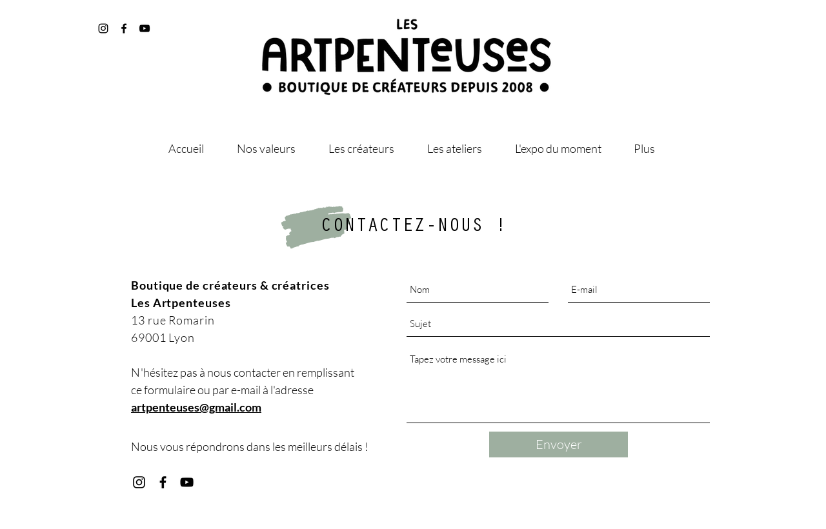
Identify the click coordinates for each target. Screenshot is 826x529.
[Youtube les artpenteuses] (187, 482)
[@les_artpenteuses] (103, 28)
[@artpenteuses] (123, 28)
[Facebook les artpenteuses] (163, 482)
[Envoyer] (558, 444)
